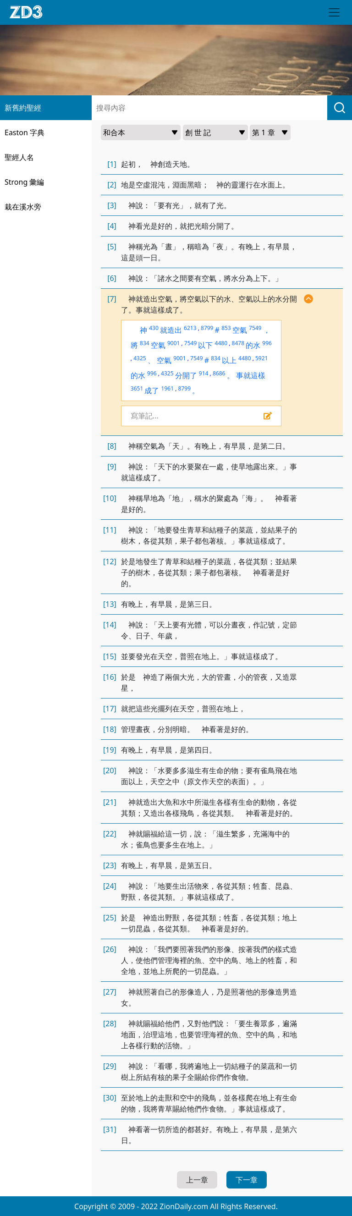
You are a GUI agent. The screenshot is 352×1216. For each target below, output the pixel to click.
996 (267, 343)
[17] (109, 709)
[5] (111, 247)
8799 (207, 328)
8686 (219, 373)
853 (226, 328)
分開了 (186, 375)
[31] (109, 1129)
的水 (253, 345)
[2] (111, 185)
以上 (229, 360)
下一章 (247, 1180)
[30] (109, 1098)
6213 (190, 328)
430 (154, 328)
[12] (109, 561)
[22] (109, 834)
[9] (111, 467)
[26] (109, 949)
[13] (109, 604)
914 (204, 373)
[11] (109, 530)
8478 (238, 343)
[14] (109, 625)
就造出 (171, 330)
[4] (111, 226)
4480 (221, 343)
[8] (111, 446)
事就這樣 (250, 375)
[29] (109, 1066)
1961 (167, 388)
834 (144, 343)
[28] (109, 1023)
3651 (137, 388)
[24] (109, 886)
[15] (109, 656)
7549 (255, 328)
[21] (109, 802)
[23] (109, 865)
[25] (109, 918)
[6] (111, 278)
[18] (109, 729)
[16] (109, 677)
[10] (109, 498)
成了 (151, 390)
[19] (109, 750)
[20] (109, 770)
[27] (109, 992)
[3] (111, 205)
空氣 (239, 330)
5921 (261, 358)
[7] (111, 299)
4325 (139, 358)
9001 (173, 343)
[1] (111, 164)
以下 (205, 345)
